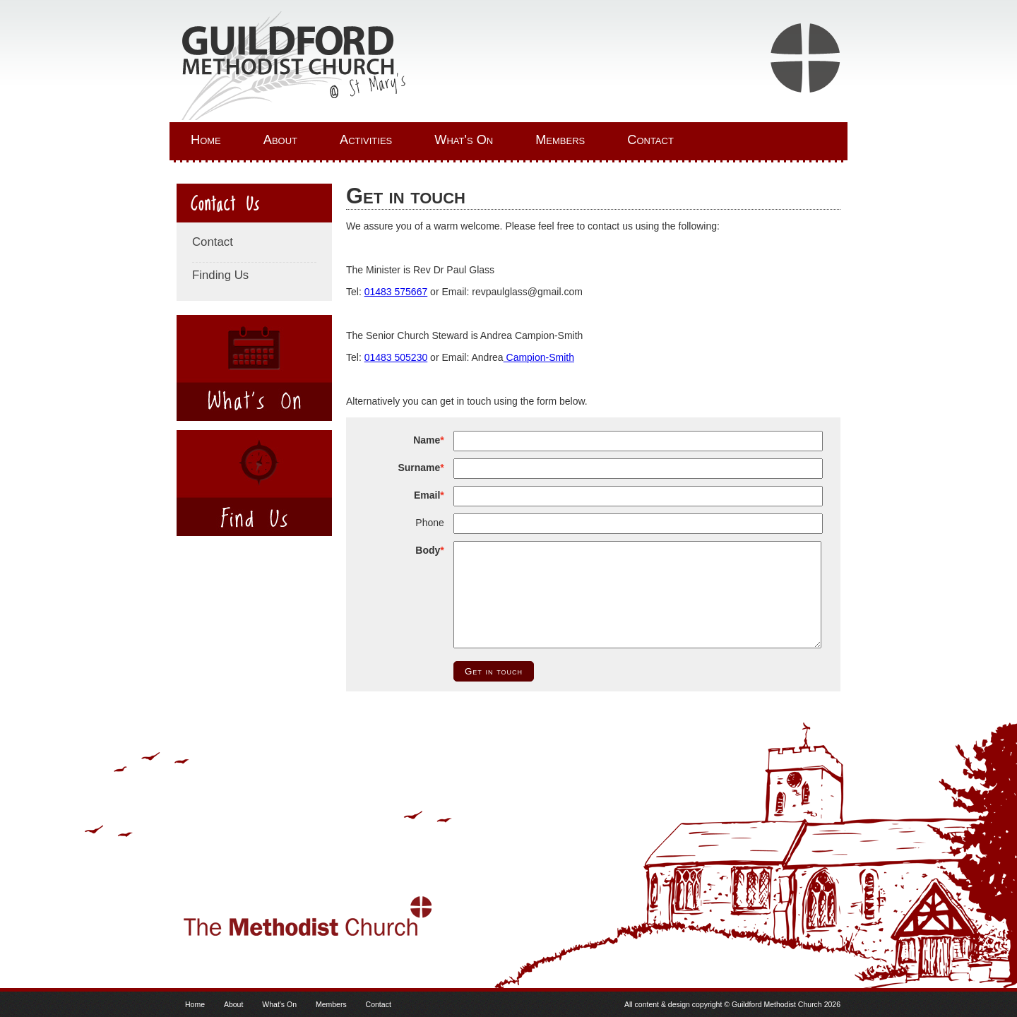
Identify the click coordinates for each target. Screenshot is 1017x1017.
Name (426, 440)
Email (427, 495)
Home (206, 140)
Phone (429, 522)
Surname (419, 467)
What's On (463, 140)
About (280, 140)
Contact (650, 140)
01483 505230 (396, 357)
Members (560, 140)
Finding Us (220, 275)
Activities (366, 140)
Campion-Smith (539, 357)
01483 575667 (396, 291)
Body (427, 550)
